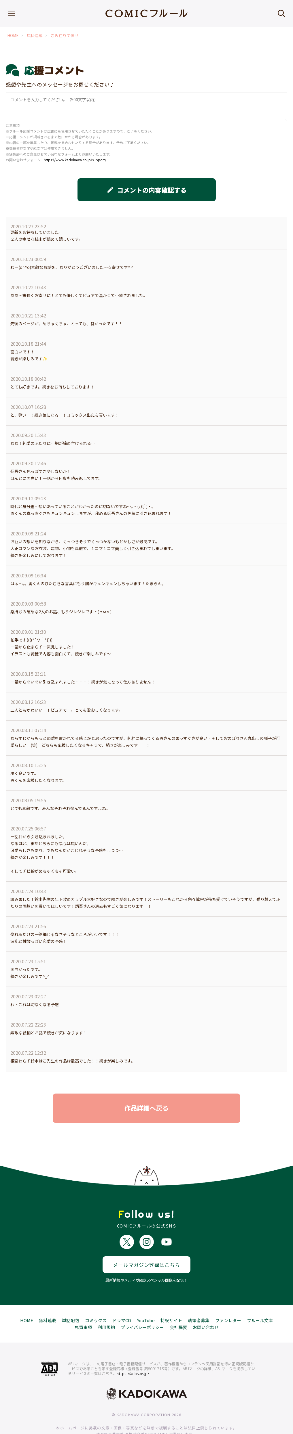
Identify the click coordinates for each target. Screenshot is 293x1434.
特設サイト (171, 1300)
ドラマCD (121, 1300)
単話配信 (70, 1300)
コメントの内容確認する (147, 189)
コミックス (96, 1300)
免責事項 (83, 1307)
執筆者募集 (198, 1300)
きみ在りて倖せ (64, 35)
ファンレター (228, 1300)
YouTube (146, 1300)
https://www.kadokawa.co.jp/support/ (75, 159)
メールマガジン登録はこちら (146, 1244)
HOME (13, 35)
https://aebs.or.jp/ (133, 1353)
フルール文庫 (260, 1300)
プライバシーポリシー (142, 1307)
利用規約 (106, 1307)
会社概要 (178, 1307)
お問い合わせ (206, 1307)
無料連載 (35, 35)
